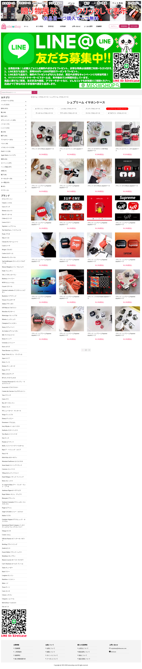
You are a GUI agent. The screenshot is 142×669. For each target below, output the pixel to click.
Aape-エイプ (6, 358)
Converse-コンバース (8, 469)
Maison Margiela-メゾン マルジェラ (13, 267)
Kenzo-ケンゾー (7, 339)
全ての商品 (39, 26)
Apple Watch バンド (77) (8, 155)
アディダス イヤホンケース (68, 113)
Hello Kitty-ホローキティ (9, 457)
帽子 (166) (4, 135)
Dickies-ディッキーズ (8, 366)
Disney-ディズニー (7, 418)
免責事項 (17, 655)
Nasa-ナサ (5, 453)
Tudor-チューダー (7, 567)
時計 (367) (4, 116)
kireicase (113, 652)
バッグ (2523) (5, 104)
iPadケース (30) (5, 151)
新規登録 (124, 26)
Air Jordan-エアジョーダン (10, 331)
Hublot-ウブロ (6, 515)
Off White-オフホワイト (9, 307)
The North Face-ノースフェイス (11, 230)
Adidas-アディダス (7, 304)
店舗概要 (99, 26)
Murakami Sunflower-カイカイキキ (12, 461)
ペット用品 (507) (6, 167)
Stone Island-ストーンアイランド (12, 465)
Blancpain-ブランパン (8, 498)
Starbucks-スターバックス (10, 430)
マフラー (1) (5, 190)
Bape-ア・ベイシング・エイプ (11, 449)
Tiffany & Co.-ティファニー (10, 473)
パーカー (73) (5, 124)
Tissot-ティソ (6, 587)
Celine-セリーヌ (7, 218)
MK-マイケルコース (8, 335)
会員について (51, 648)
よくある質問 (88, 26)
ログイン (114, 26)
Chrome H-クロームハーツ (10, 242)
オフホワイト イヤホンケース (117, 113)
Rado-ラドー (6, 571)
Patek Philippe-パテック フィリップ (13, 477)
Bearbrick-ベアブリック (9, 296)
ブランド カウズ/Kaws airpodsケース (43, 149)
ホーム (26, 26)
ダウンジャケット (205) (8, 120)
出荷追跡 (63, 26)
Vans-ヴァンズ (6, 395)
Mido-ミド (5, 583)
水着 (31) (3, 171)
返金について (83, 655)
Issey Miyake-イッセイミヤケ (11, 426)
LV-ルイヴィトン (7, 199)
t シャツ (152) (5, 128)
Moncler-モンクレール (9, 257)
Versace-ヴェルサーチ (8, 300)
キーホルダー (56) (6, 178)
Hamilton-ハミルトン (8, 579)
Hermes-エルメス (7, 210)
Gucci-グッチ (6, 206)
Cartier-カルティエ (7, 253)
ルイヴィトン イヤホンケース (44, 108)
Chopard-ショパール (8, 599)
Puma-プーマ (6, 370)
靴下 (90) (3, 174)
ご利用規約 (18, 652)
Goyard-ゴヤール (7, 286)
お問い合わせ (76, 26)
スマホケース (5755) (7, 100)
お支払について (83, 648)
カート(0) (134, 26)
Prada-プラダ (6, 234)
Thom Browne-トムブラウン (10, 350)
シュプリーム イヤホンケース (59, 97)
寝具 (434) (4, 159)
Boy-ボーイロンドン (8, 403)
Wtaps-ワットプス (7, 414)
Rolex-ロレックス (7, 481)
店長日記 (51, 26)
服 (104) (3, 132)
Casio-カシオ (6, 591)
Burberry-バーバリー (8, 278)
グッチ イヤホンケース (93, 108)
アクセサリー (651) (7, 139)
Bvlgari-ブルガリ (7, 249)
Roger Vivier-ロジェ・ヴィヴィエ (12, 354)
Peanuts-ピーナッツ (8, 442)
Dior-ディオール (7, 214)
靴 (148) (3, 112)
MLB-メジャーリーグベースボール (13, 446)
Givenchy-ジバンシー (8, 342)
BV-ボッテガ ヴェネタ (9, 378)
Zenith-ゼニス (6, 548)
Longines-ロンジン (7, 575)
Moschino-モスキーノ (8, 311)
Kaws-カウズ (6, 346)
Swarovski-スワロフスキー (10, 387)
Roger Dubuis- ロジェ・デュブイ (12, 494)
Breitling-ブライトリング (9, 544)
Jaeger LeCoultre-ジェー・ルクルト (12, 511)
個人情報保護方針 (20, 659)
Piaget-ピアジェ (7, 508)
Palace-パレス (6, 407)
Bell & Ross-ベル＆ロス (9, 602)
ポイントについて (52, 655)
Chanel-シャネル (7, 203)
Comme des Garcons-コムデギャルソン (13, 391)
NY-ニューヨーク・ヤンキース (11, 410)
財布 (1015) (4, 108)
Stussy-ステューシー (8, 327)
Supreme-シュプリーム (9, 226)
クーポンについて (52, 659)
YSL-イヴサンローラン (9, 274)
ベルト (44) (4, 143)
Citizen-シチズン (7, 595)
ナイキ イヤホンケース (93, 113)
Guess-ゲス (5, 399)
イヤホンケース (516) (7, 147)
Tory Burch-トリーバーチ (9, 434)
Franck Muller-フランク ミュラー (12, 552)
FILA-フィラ (6, 362)
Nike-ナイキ (5, 238)
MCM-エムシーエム (8, 282)
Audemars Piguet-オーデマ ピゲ (11, 490)
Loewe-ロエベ (6, 222)
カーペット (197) (6, 163)
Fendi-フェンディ (7, 271)
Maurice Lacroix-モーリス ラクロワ (12, 560)
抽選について (51, 652)
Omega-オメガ (6, 531)
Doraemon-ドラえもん (8, 422)
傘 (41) (3, 186)
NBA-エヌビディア (8, 374)
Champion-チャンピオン (9, 323)
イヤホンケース (43, 97)
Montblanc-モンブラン (9, 556)
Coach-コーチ (6, 245)
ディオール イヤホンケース (44, 113)
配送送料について (84, 652)
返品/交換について (84, 659)
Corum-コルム (6, 534)
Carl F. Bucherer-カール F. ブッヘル (12, 564)
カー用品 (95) (5, 182)
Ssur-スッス (5, 438)
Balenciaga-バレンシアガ (9, 315)
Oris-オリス (5, 606)
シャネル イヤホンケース (68, 108)
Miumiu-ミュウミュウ (8, 319)
